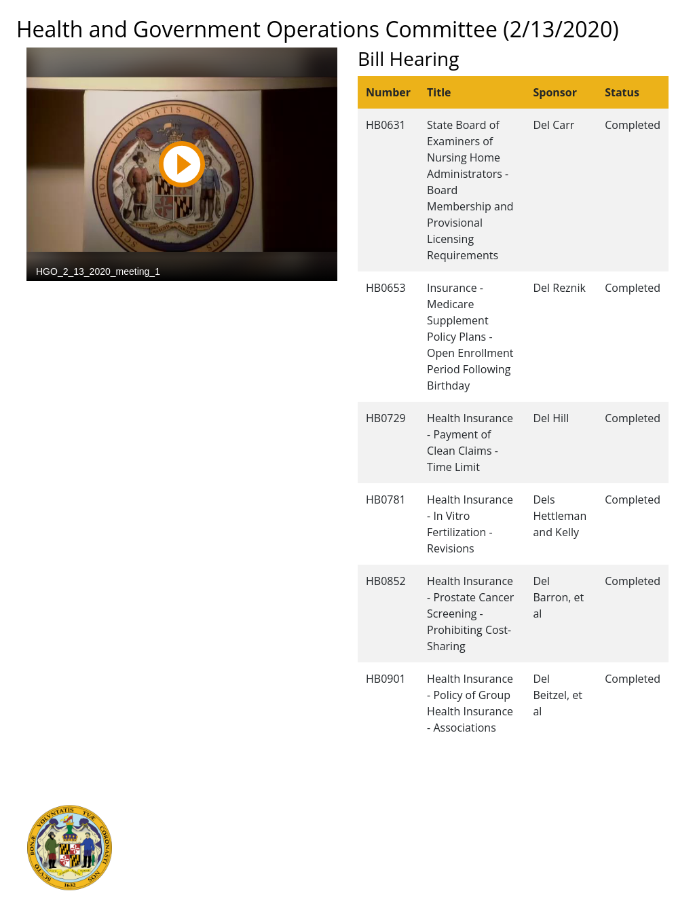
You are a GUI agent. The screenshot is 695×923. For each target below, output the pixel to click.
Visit (357, 839)
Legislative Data (618, 809)
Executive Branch (202, 809)
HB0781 (386, 499)
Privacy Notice (380, 884)
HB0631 (386, 124)
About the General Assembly (413, 854)
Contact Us (373, 824)
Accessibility (375, 869)
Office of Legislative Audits (223, 869)
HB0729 (386, 418)
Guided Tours (379, 809)
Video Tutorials (382, 899)
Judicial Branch (196, 824)
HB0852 (386, 580)
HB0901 (386, 678)
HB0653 (386, 287)
